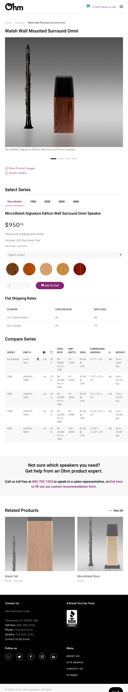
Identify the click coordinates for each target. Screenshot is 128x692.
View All (118, 511)
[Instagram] (42, 657)
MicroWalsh (15, 202)
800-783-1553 (42, 481)
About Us (73, 656)
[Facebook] (31, 657)
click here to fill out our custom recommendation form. (77, 484)
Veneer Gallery (16, 172)
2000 (47, 202)
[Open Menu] (121, 6)
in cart (101, 6)
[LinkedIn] (53, 657)
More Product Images (20, 168)
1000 (33, 202)
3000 (62, 202)
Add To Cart (50, 286)
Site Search (75, 662)
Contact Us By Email (17, 639)
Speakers (19, 22)
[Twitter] (19, 657)
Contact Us (74, 668)
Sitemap (72, 675)
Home (8, 22)
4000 (76, 202)
